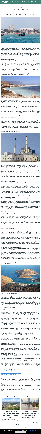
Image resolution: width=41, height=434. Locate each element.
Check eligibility (24, 1)
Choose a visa (17, 1)
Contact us (11, 2)
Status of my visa (31, 1)
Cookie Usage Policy (32, 430)
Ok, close (20, 431)
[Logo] (4, 2)
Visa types (11, 1)
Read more (12, 423)
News (36, 1)
